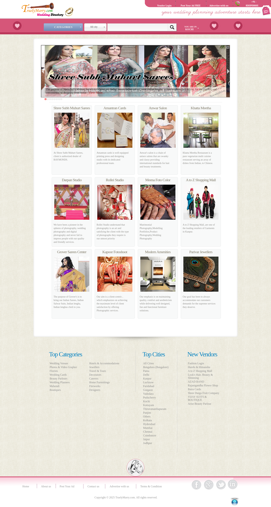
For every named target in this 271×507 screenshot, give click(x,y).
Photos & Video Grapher (63, 367)
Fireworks (95, 386)
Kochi (146, 401)
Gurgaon (148, 389)
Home (26, 486)
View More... (96, 92)
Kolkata (147, 420)
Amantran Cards (115, 108)
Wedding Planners (60, 382)
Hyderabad (149, 424)
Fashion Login (196, 363)
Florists (54, 370)
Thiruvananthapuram (154, 408)
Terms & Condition (151, 486)
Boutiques (55, 389)
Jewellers (95, 367)
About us (46, 486)
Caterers (94, 378)
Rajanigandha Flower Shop (203, 385)
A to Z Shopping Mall (201, 180)
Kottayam (148, 405)
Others (147, 416)
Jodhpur (147, 443)
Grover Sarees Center (71, 252)
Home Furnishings (100, 382)
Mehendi (54, 386)
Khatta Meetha (201, 108)
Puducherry (149, 397)
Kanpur (147, 378)
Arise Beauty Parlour (199, 403)
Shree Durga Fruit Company (203, 393)
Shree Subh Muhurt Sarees (71, 108)
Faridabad (148, 386)
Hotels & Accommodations (105, 363)
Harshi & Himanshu (199, 367)
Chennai (147, 431)
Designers (95, 389)
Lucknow (148, 382)
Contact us (93, 486)
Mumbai (147, 427)
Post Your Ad (68, 486)
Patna (146, 370)
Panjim (147, 412)
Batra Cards (194, 389)
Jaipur (146, 439)
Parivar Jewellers (200, 252)
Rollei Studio (115, 180)
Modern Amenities (158, 252)
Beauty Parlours (58, 378)
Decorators (96, 374)
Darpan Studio (72, 180)
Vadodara (148, 393)
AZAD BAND (196, 381)
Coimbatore (149, 435)
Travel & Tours (98, 370)
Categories (68, 27)
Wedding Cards (58, 374)
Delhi (146, 374)
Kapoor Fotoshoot (114, 252)
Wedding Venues (59, 363)
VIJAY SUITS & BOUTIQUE (197, 398)
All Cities (148, 363)
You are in (192, 28)
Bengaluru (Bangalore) (156, 367)
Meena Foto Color (157, 180)
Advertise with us (120, 486)
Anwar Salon (158, 108)
